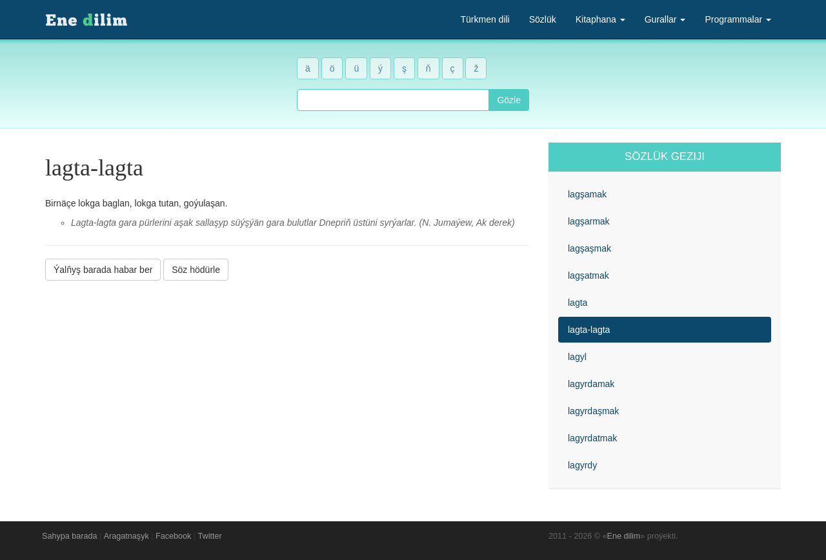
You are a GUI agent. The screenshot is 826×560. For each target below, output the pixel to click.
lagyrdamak (591, 384)
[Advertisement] (287, 380)
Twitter (210, 536)
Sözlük (542, 19)
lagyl (577, 357)
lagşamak (587, 194)
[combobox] (393, 100)
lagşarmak (589, 221)
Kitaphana (600, 19)
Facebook (173, 536)
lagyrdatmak (592, 438)
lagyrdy (582, 465)
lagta (577, 302)
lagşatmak (588, 275)
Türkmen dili (484, 19)
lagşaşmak (589, 248)
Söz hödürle (196, 270)
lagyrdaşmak (593, 411)
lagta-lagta (589, 330)
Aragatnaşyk (126, 536)
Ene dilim (624, 536)
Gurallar (665, 19)
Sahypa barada (69, 536)
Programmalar (738, 19)
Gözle (509, 100)
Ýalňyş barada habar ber (103, 270)
